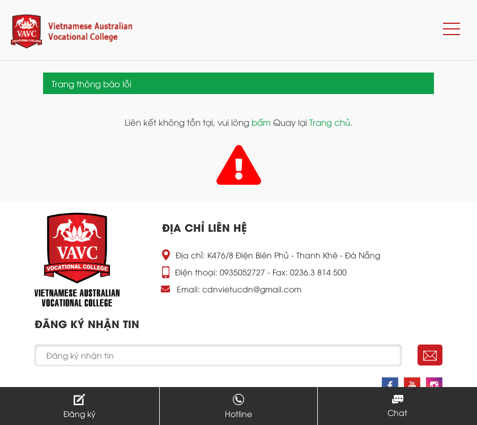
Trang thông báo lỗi (91, 83)
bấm (261, 122)
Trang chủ (329, 122)
